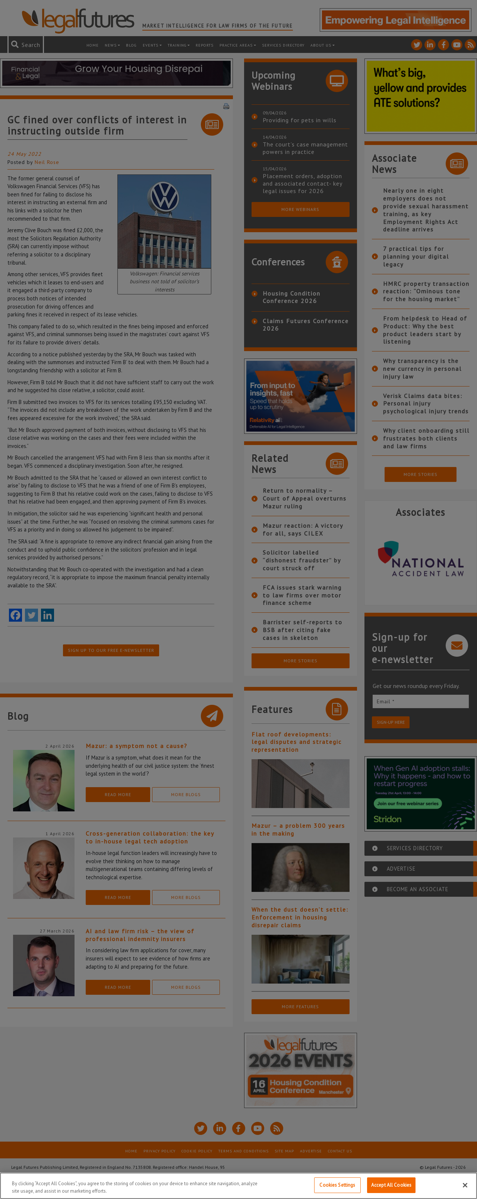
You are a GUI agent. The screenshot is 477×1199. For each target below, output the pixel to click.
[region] (238, 1186)
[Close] (465, 1185)
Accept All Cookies (391, 1185)
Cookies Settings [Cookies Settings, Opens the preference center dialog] (337, 1185)
